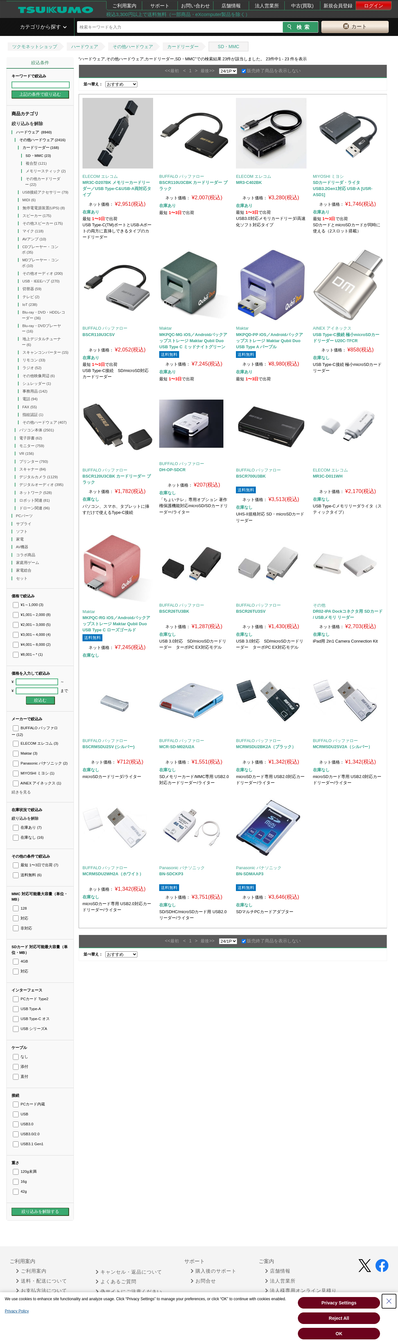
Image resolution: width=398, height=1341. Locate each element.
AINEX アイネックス (37, 783)
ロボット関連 (34, 500)
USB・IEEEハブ (41, 281)
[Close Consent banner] (389, 1301)
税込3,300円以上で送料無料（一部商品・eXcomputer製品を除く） (178, 14)
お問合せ (203, 1281)
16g (20, 1181)
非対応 (22, 928)
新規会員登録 (338, 5)
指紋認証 (32, 415)
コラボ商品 (26, 555)
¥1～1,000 (28, 605)
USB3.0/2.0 (26, 1134)
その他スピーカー (42, 223)
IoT (30, 305)
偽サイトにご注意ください (129, 1291)
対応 (20, 918)
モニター (31, 446)
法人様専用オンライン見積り (301, 1290)
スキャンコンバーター (45, 352)
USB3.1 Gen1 (28, 1144)
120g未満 (25, 1171)
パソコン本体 (36, 430)
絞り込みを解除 (27, 123)
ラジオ (32, 368)
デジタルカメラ (38, 477)
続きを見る (21, 792)
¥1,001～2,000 (32, 615)
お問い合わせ (195, 5)
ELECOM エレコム (35, 743)
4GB (20, 961)
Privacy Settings (339, 1302)
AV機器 (23, 547)
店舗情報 (231, 5)
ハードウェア (84, 46)
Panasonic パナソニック (40, 763)
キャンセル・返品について (129, 1272)
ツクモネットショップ (34, 46)
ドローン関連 (34, 508)
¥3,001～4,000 (32, 634)
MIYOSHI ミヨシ (33, 773)
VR (26, 453)
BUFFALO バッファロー (181, 176)
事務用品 (35, 391)
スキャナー (32, 469)
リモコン (34, 360)
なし (20, 1057)
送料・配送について (41, 1281)
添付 (20, 1066)
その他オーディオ (42, 273)
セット (22, 578)
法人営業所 (267, 5)
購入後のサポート (214, 1271)
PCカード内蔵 (29, 1104)
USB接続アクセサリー (45, 192)
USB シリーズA (30, 1029)
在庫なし (28, 837)
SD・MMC (228, 46)
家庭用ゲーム (28, 563)
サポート (159, 5)
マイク (33, 231)
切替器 (32, 289)
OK (339, 1333)
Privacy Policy (17, 1311)
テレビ (30, 297)
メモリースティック (46, 171)
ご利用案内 (124, 5)
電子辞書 (30, 438)
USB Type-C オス (31, 1019)
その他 (319, 605)
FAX (29, 407)
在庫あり (27, 827)
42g (20, 1191)
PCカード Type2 (30, 999)
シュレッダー (36, 383)
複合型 (36, 163)
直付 (20, 1076)
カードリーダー (183, 46)
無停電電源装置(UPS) (43, 208)
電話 (30, 399)
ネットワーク (35, 493)
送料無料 (27, 875)
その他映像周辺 (38, 376)
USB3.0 (23, 1124)
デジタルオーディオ (41, 485)
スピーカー (36, 216)
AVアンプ (34, 239)
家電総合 (24, 570)
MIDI (29, 200)
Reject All (339, 1318)
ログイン (373, 5)
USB (20, 1114)
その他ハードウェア (133, 46)
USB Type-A (27, 1009)
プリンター (33, 461)
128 (20, 908)
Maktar (25, 753)
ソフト (22, 531)
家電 (20, 539)
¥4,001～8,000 (32, 644)
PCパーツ (25, 516)
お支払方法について (41, 1290)
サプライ (24, 524)
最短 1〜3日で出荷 (35, 865)
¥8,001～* (28, 654)
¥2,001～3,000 (32, 625)
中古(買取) (302, 5)
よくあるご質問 (116, 1281)
